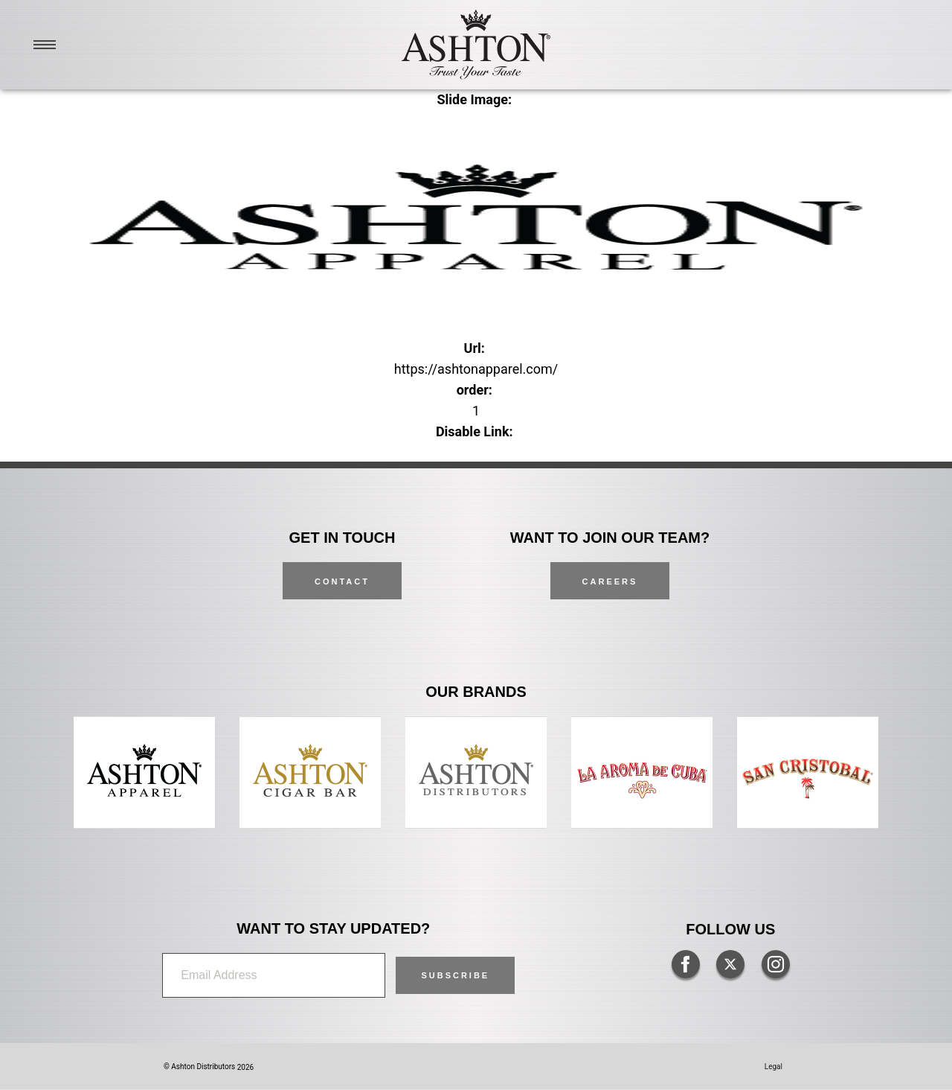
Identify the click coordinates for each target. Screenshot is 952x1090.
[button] (455, 975)
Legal (773, 1066)
